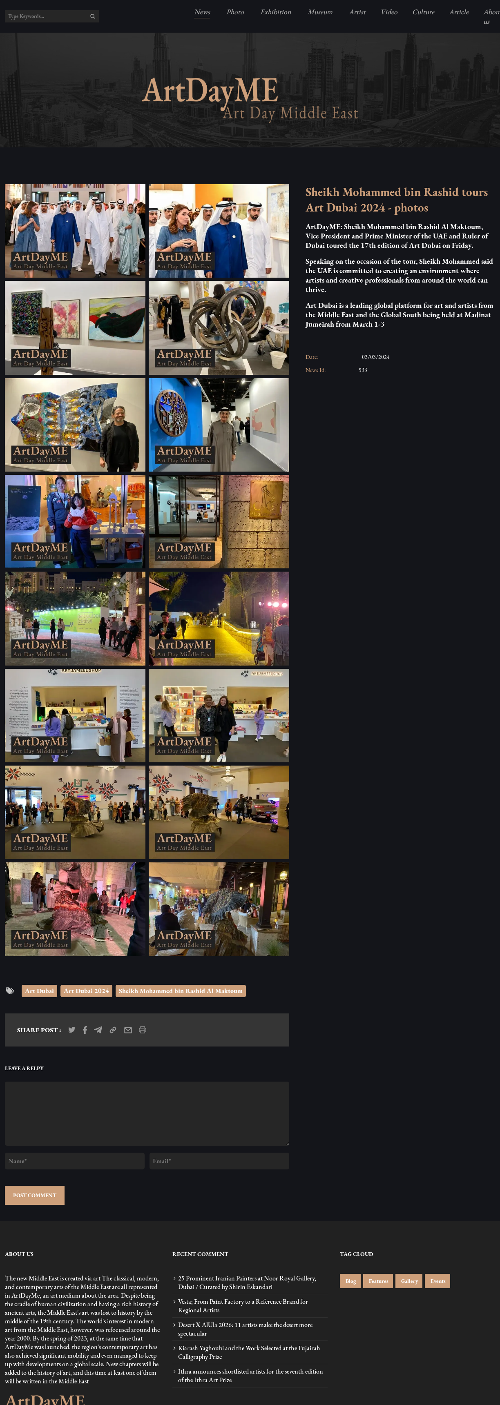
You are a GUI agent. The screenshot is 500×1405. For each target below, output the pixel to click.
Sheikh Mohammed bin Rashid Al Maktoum (181, 990)
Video (388, 11)
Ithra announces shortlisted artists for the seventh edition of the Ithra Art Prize (250, 1375)
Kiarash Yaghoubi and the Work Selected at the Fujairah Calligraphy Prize (249, 1352)
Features (378, 1281)
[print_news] (142, 1029)
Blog (350, 1281)
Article (459, 11)
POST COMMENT (34, 1195)
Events (437, 1281)
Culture (423, 11)
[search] (93, 16)
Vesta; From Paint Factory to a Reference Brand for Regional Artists (243, 1305)
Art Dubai (39, 990)
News (202, 11)
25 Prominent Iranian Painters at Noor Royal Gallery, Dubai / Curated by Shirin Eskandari (247, 1282)
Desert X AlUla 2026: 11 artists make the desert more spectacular (245, 1329)
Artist (356, 11)
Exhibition (275, 11)
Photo (234, 11)
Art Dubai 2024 (86, 990)
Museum (319, 11)
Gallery (409, 1281)
